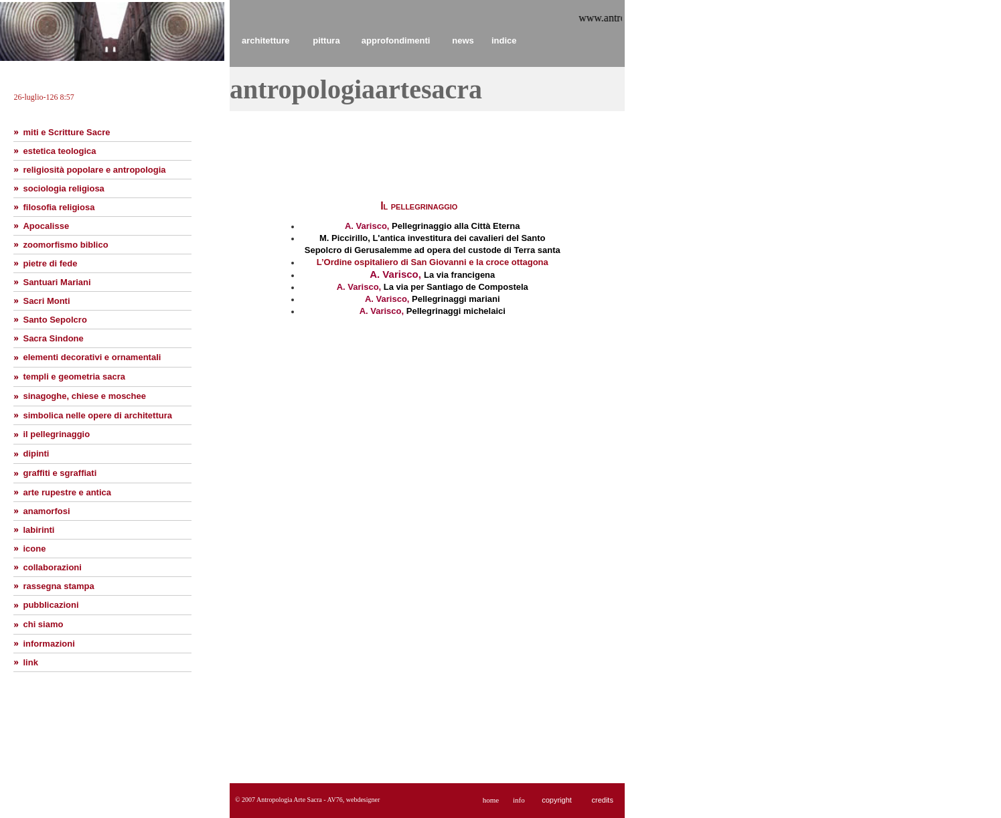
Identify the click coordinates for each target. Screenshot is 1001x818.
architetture (266, 40)
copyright (557, 800)
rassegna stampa (58, 586)
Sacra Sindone (53, 338)
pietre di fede (50, 263)
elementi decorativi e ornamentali (92, 357)
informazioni (48, 644)
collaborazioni (52, 567)
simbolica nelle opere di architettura (97, 415)
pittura (326, 40)
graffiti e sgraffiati (59, 473)
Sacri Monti (46, 301)
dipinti (36, 453)
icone (34, 549)
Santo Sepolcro (54, 320)
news (463, 40)
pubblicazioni (50, 605)
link (30, 662)
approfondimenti (396, 40)
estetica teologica (59, 151)
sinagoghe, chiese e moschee (84, 396)
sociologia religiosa (63, 188)
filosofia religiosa (58, 207)
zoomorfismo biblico (65, 245)
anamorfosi (46, 511)
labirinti (38, 530)
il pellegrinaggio (56, 434)
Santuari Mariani (56, 282)
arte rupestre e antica (67, 492)
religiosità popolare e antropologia (94, 170)
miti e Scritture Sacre (66, 132)
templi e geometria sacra (74, 377)
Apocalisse (46, 226)
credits (602, 800)
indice (504, 40)
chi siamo (43, 624)
